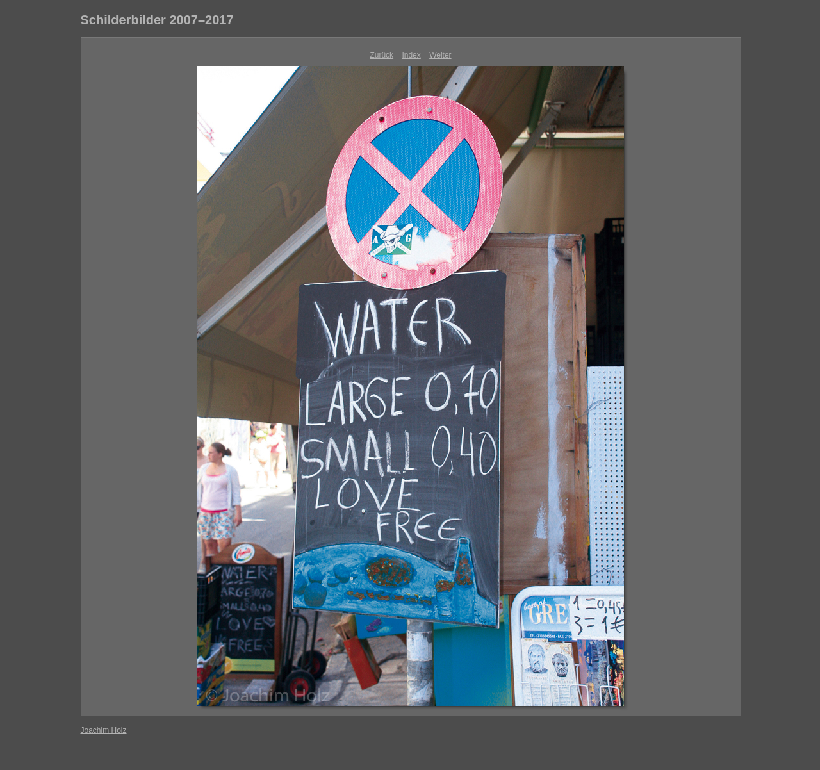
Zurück (381, 55)
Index (411, 55)
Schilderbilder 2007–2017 (157, 20)
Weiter (440, 55)
